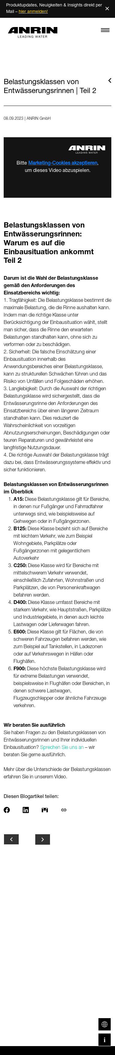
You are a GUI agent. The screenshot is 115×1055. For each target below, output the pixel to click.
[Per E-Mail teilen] (49, 810)
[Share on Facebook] (11, 810)
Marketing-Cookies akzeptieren (62, 163)
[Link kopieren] (68, 810)
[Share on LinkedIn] (30, 810)
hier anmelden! (33, 12)
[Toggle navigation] (105, 31)
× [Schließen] (107, 9)
